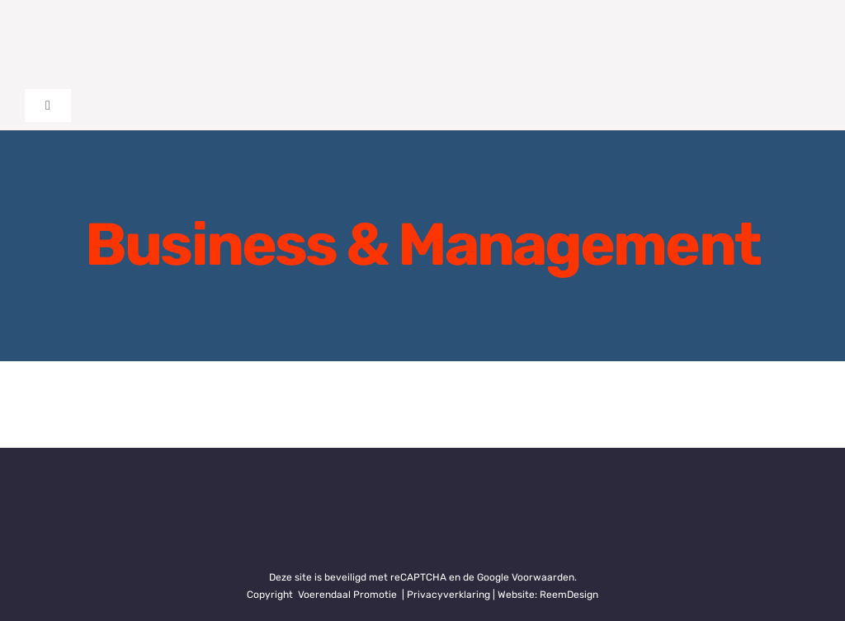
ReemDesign (569, 594)
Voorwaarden (543, 577)
